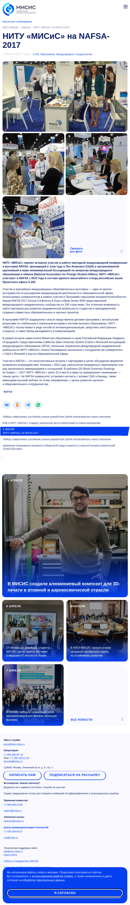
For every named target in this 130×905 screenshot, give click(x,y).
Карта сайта (10, 854)
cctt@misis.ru (11, 837)
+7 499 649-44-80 (13, 804)
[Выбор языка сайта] (109, 5)
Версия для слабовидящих (17, 21)
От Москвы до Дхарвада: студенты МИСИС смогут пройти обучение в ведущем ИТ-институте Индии (28, 651)
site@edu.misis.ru (13, 851)
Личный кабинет (117, 6)
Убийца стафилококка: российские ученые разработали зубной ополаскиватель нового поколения (57, 416)
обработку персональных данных (44, 880)
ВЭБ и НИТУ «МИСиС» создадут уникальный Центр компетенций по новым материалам (51, 423)
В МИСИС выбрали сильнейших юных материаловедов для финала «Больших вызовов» (31, 716)
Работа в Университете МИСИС (21, 861)
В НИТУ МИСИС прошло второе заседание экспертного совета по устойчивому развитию (90, 651)
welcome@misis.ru (14, 821)
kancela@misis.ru (13, 761)
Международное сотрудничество (74, 54)
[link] (7, 405)
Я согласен (65, 893)
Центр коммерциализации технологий (26, 827)
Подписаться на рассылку (75, 775)
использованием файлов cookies (52, 876)
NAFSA (8, 391)
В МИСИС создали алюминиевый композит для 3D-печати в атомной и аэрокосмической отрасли (64, 586)
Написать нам (22, 775)
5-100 (36, 54)
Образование (47, 54)
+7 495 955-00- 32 (13, 754)
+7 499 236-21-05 (19, 758)
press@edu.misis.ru (14, 744)
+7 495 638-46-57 (13, 831)
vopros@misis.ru (12, 810)
